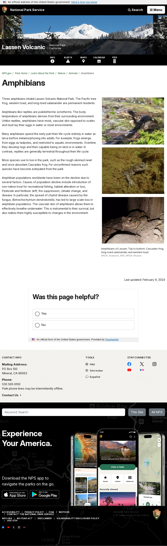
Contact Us (10, 395)
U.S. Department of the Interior (131, 515)
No (43, 325)
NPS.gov (7, 73)
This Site (137, 412)
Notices (64, 512)
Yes (44, 313)
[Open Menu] (156, 10)
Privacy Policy (34, 512)
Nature (61, 73)
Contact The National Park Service (30, 514)
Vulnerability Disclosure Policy (78, 518)
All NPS (156, 412)
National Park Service (126, 512)
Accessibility (11, 512)
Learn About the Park (42, 73)
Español (92, 376)
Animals (73, 73)
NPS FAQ (7, 518)
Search (135, 10)
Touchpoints (112, 339)
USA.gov (12, 520)
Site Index (94, 370)
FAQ (90, 364)
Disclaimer (45, 518)
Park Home (21, 73)
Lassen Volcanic (23, 47)
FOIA (51, 512)
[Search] (63, 412)
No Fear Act (25, 518)
